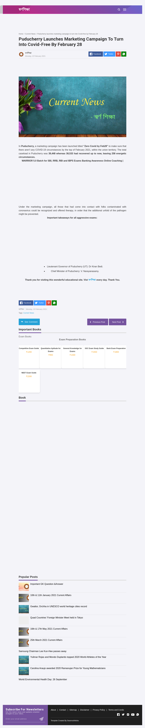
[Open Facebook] (118, 714)
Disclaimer (84, 710)
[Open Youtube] (133, 714)
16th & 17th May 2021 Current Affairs (49, 629)
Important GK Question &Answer (46, 584)
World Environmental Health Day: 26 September (43, 679)
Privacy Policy (99, 710)
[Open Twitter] (123, 714)
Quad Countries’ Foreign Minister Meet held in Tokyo (56, 617)
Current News (28, 313)
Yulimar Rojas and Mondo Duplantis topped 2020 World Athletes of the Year (68, 657)
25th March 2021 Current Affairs (46, 640)
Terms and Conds (116, 710)
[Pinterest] (118, 54)
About (53, 710)
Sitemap (73, 710)
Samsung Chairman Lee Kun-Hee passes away (42, 651)
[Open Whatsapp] (137, 714)
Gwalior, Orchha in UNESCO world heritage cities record (58, 606)
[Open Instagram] (128, 714)
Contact (62, 710)
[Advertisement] (70, 23)
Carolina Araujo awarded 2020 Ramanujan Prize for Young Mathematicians (67, 668)
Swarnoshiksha (73, 721)
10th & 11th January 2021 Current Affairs (50, 595)
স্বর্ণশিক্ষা (92, 280)
